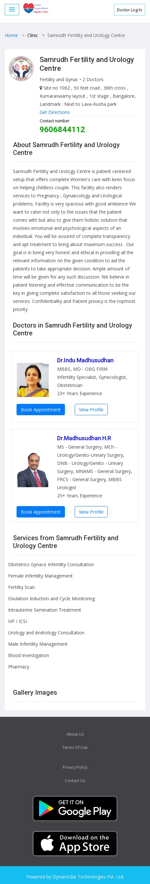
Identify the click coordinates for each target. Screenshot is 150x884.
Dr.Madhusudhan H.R (84, 438)
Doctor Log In (129, 10)
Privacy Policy (75, 767)
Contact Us (75, 780)
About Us (75, 734)
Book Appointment (41, 409)
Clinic (32, 35)
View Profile (91, 409)
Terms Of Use (75, 747)
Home (11, 35)
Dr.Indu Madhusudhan (85, 360)
